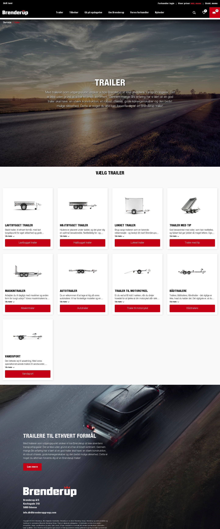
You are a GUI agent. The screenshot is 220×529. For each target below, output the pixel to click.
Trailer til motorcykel (137, 308)
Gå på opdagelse (93, 12)
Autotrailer (82, 308)
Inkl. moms (196, 3)
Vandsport (27, 374)
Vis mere (8, 236)
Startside (7, 23)
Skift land (7, 3)
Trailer (59, 12)
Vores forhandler (139, 12)
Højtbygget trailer (83, 243)
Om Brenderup (116, 12)
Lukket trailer (137, 243)
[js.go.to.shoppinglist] (204, 12)
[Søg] (194, 12)
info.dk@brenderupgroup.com (39, 512)
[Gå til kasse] (214, 12)
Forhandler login (166, 3)
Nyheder (159, 12)
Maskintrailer (27, 308)
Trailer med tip (192, 243)
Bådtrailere (192, 308)
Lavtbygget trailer (28, 243)
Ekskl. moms (211, 3)
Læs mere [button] (32, 467)
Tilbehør (73, 12)
